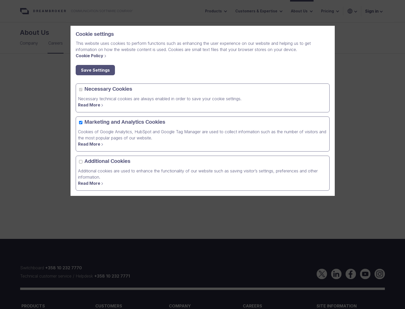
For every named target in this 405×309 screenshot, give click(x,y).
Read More (89, 104)
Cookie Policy (89, 55)
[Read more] (91, 104)
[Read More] (91, 183)
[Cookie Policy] (92, 55)
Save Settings (95, 70)
